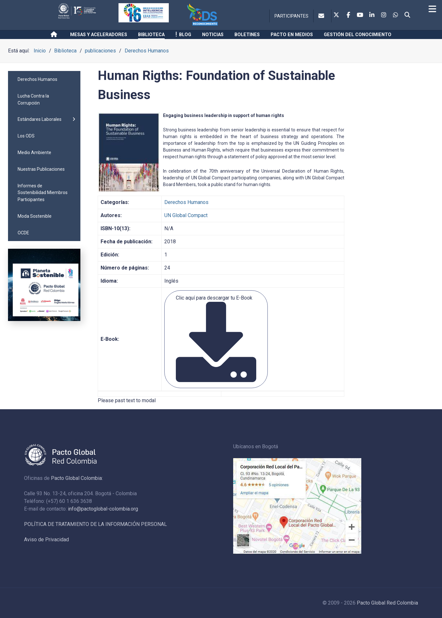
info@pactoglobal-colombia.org (103, 509)
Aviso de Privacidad (46, 539)
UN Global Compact (186, 215)
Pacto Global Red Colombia (387, 603)
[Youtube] (360, 15)
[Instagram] (384, 15)
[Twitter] (336, 15)
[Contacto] (322, 16)
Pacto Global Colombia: (77, 478)
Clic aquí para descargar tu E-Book (216, 338)
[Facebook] (348, 15)
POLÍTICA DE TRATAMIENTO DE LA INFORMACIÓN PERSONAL (95, 524)
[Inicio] (54, 34)
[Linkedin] (372, 15)
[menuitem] (44, 79)
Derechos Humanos (186, 202)
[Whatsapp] (395, 15)
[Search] (407, 15)
